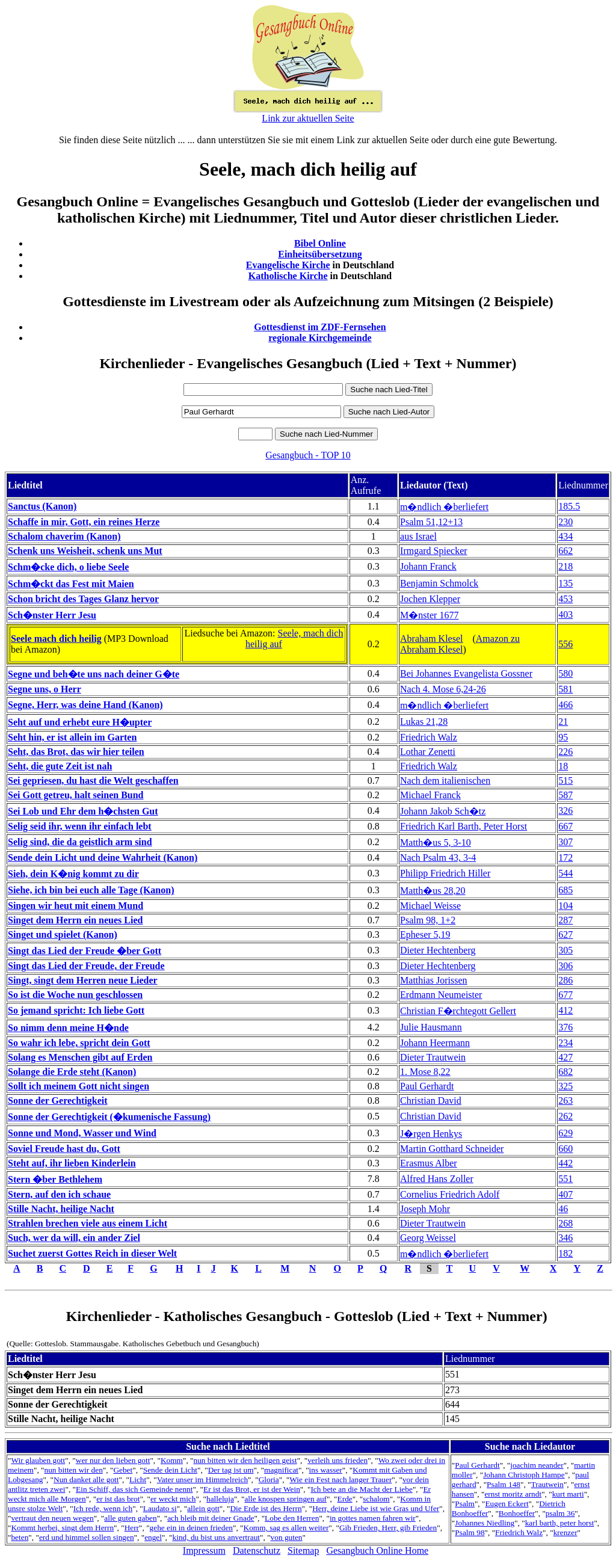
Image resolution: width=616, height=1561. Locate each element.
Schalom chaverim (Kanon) (64, 536)
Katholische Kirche (288, 276)
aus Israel (418, 536)
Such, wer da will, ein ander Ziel (74, 1238)
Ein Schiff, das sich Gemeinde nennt (134, 1489)
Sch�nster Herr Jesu (52, 615)
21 (563, 721)
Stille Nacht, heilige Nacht (61, 1209)
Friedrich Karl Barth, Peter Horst (463, 826)
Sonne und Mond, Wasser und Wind (82, 1133)
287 (565, 920)
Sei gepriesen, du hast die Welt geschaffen (93, 780)
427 (565, 1057)
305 (565, 950)
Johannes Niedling (484, 1522)
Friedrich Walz (428, 737)
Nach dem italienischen (445, 780)
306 (565, 966)
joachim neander (536, 1465)
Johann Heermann (435, 1043)
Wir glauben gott (38, 1460)
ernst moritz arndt (512, 1493)
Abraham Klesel (431, 638)
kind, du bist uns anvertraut (216, 1537)
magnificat (281, 1469)
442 (565, 1163)
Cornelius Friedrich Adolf (449, 1194)
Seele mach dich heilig (56, 638)
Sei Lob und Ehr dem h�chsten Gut (83, 811)
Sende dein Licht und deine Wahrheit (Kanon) (102, 857)
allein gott (203, 1508)
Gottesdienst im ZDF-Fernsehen (320, 327)
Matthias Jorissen (433, 980)
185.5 (569, 506)
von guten (287, 1537)
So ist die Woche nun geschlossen (75, 995)
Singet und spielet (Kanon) (62, 934)
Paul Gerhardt (427, 1086)
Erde (345, 1498)
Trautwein (547, 1484)
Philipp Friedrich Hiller (445, 873)
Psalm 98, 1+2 (427, 920)
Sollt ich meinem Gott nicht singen (78, 1086)
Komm (172, 1460)
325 (565, 1086)
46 (563, 1209)
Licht (137, 1479)
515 (565, 780)
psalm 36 (560, 1513)
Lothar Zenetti (427, 752)
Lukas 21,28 (424, 721)
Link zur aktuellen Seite (308, 118)
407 (565, 1194)
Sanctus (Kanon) (42, 506)
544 (565, 873)
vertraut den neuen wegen (52, 1518)
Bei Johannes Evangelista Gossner (466, 673)
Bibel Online (320, 243)
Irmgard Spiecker (433, 551)
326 (565, 810)
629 (565, 1133)
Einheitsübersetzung (320, 254)
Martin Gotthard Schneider (452, 1149)
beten (19, 1537)
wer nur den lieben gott (113, 1460)
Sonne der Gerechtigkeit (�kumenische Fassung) (109, 1117)
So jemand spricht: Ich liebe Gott (76, 1010)
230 (565, 522)
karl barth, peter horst (559, 1522)
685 (565, 890)
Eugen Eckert (506, 1503)
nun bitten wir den (73, 1469)
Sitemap (303, 1550)
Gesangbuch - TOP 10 (307, 455)
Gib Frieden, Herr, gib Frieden (388, 1527)
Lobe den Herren (292, 1518)
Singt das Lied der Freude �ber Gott (84, 951)
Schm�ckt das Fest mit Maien (71, 584)
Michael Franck (430, 795)
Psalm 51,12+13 (431, 522)
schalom (376, 1498)
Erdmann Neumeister (441, 995)
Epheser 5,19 (425, 934)
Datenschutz (256, 1550)
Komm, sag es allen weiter (286, 1527)
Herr (132, 1527)
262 (565, 1116)
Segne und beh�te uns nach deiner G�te (93, 674)
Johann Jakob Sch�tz (442, 811)
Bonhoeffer (517, 1513)
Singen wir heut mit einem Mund (75, 906)
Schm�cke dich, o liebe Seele (68, 567)
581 (565, 689)
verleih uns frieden (337, 1460)
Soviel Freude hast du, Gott (64, 1149)
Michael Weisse (430, 906)
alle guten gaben (130, 1518)
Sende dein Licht (170, 1469)
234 (565, 1043)
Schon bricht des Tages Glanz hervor (83, 599)
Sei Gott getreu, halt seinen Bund (76, 795)
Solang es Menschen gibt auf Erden (80, 1057)
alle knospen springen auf (285, 1498)
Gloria (269, 1479)
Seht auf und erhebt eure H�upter (80, 722)
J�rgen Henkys (431, 1133)
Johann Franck (428, 566)
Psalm (465, 1503)
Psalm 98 (469, 1532)
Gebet (122, 1469)
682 (565, 1072)
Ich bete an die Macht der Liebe (361, 1489)
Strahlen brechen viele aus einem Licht (87, 1223)
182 (565, 1253)
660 (565, 1149)
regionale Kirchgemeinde (319, 338)
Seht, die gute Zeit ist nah (60, 766)
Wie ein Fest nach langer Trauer (340, 1479)
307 (565, 842)
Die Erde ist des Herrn (265, 1508)
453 (565, 599)
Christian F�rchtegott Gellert (458, 1011)
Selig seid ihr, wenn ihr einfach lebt (80, 826)
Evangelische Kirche (288, 265)
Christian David (430, 1100)
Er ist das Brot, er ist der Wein (251, 1489)
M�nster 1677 (429, 615)
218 (565, 566)
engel (153, 1537)
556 (565, 644)
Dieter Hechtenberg (437, 950)
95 (563, 737)
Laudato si (160, 1508)
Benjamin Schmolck (439, 583)
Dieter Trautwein (433, 1057)
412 (565, 1010)
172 (565, 857)
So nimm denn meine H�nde (68, 1028)
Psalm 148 (503, 1484)
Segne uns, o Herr (44, 689)
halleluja (220, 1498)
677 (565, 995)
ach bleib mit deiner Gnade (210, 1518)
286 (565, 980)
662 (565, 551)
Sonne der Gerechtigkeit (58, 1100)
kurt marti (568, 1493)
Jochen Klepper (430, 599)
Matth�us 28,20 (432, 890)
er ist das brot (118, 1498)
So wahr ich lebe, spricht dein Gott (79, 1043)
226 (565, 752)
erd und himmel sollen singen (86, 1537)
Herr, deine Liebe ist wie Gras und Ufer (375, 1508)
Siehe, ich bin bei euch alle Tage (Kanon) (91, 890)
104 (565, 906)
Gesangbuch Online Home (377, 1550)
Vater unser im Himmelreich (202, 1479)
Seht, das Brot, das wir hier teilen (76, 752)
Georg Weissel (428, 1238)
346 (565, 1238)
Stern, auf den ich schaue (59, 1194)
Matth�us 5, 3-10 (435, 842)
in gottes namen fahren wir (373, 1518)
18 (563, 766)
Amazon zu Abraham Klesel (460, 643)
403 (565, 614)
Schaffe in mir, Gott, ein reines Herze (83, 522)
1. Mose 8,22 (425, 1072)
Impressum (204, 1550)
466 (565, 705)
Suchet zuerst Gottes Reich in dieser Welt (92, 1253)
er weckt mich (173, 1498)
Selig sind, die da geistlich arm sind (80, 842)
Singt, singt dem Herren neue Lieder (83, 980)
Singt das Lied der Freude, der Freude (86, 966)
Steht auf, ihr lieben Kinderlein (72, 1163)
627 (565, 934)
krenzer (565, 1532)
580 (565, 673)
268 (565, 1223)
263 (565, 1100)
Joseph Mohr (425, 1209)
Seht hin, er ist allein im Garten (72, 737)
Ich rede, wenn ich (102, 1508)
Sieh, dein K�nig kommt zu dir (73, 874)
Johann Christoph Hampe (524, 1474)
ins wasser (325, 1469)
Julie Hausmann (431, 1027)
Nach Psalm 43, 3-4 (438, 857)
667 (565, 826)
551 (565, 1179)
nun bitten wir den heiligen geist (245, 1460)
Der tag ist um (231, 1469)
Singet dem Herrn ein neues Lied (75, 920)
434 (565, 536)
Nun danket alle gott (86, 1479)
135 (565, 583)
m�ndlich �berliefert (444, 507)
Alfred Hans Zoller (436, 1179)
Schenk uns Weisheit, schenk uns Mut (85, 551)
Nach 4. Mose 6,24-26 (443, 689)
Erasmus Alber (428, 1163)
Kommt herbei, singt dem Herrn (62, 1527)
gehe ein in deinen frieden (191, 1527)
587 (565, 795)
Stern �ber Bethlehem (55, 1179)
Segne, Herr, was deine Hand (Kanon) (85, 705)
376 (565, 1027)
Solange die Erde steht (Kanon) (72, 1072)
